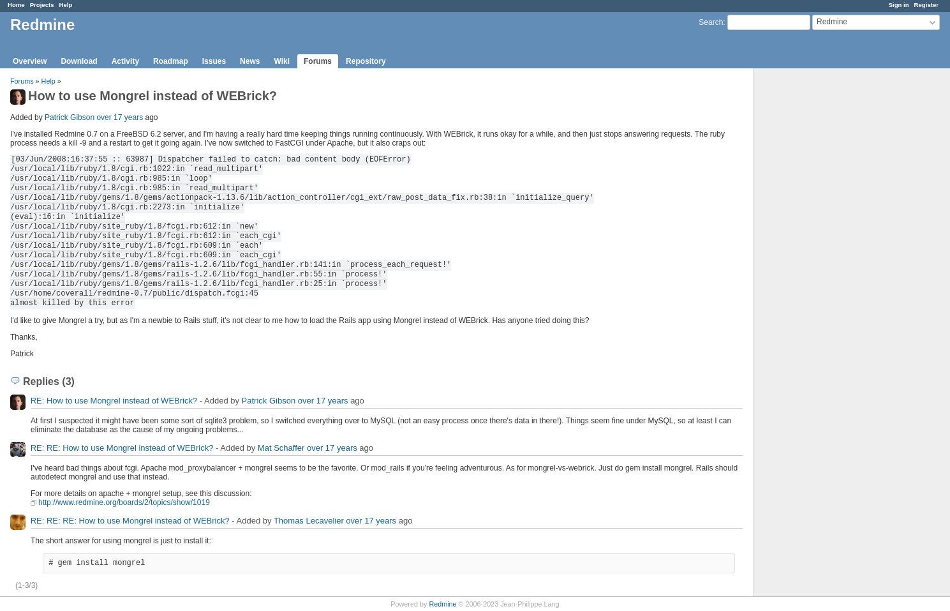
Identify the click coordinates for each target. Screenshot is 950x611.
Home (16, 4)
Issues (214, 61)
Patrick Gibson (69, 117)
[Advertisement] (817, 268)
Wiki (282, 61)
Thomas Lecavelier (309, 520)
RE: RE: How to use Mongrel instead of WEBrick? (122, 448)
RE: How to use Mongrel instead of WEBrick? (114, 400)
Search (711, 22)
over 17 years (119, 117)
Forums (318, 61)
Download (79, 61)
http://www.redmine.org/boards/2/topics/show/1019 (124, 502)
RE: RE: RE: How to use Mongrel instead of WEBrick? (130, 520)
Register (926, 4)
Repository (366, 61)
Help (66, 4)
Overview (30, 61)
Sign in (899, 4)
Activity (125, 61)
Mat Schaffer (281, 448)
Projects (42, 4)
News (250, 61)
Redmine (442, 604)
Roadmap (170, 61)
